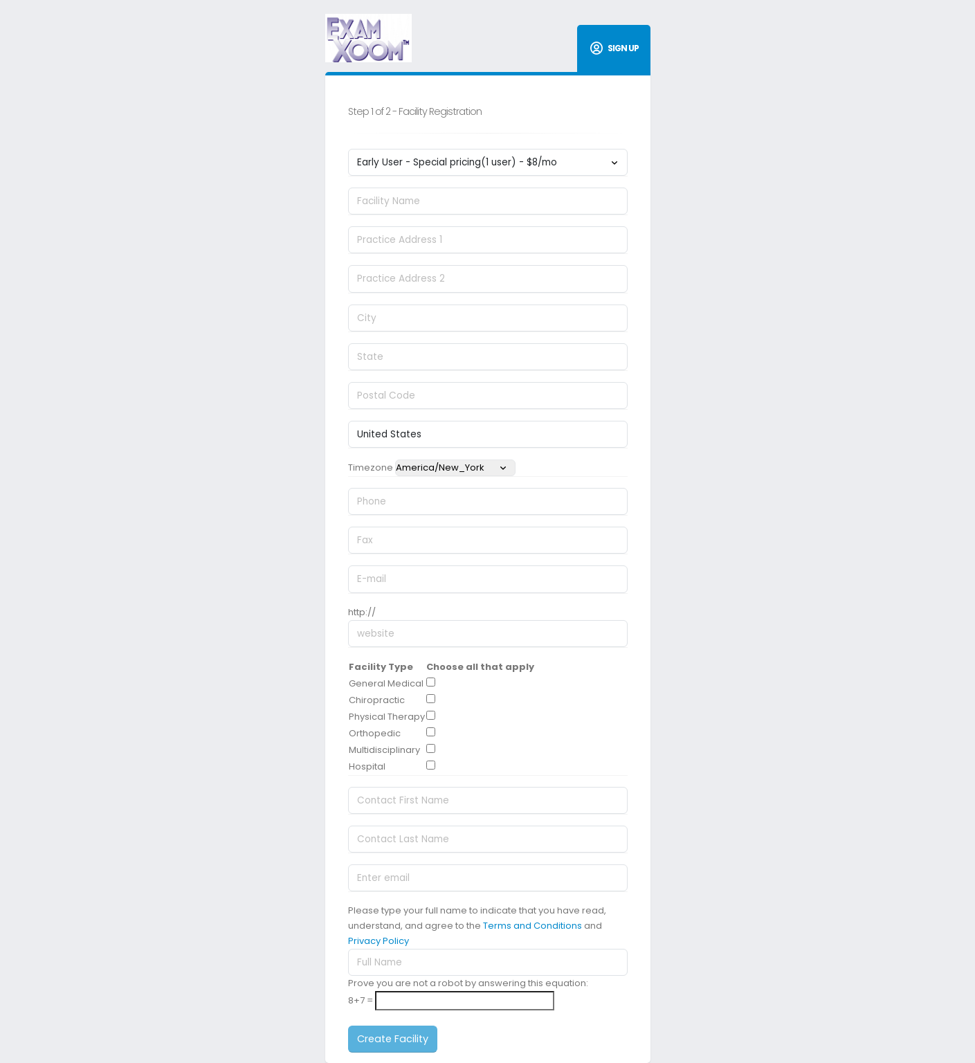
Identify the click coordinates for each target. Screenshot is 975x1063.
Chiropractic (377, 700)
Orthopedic (375, 733)
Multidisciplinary (384, 749)
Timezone (370, 467)
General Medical (386, 683)
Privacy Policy (378, 940)
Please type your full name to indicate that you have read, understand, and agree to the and (477, 925)
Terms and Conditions (532, 925)
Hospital (367, 766)
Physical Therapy (387, 716)
